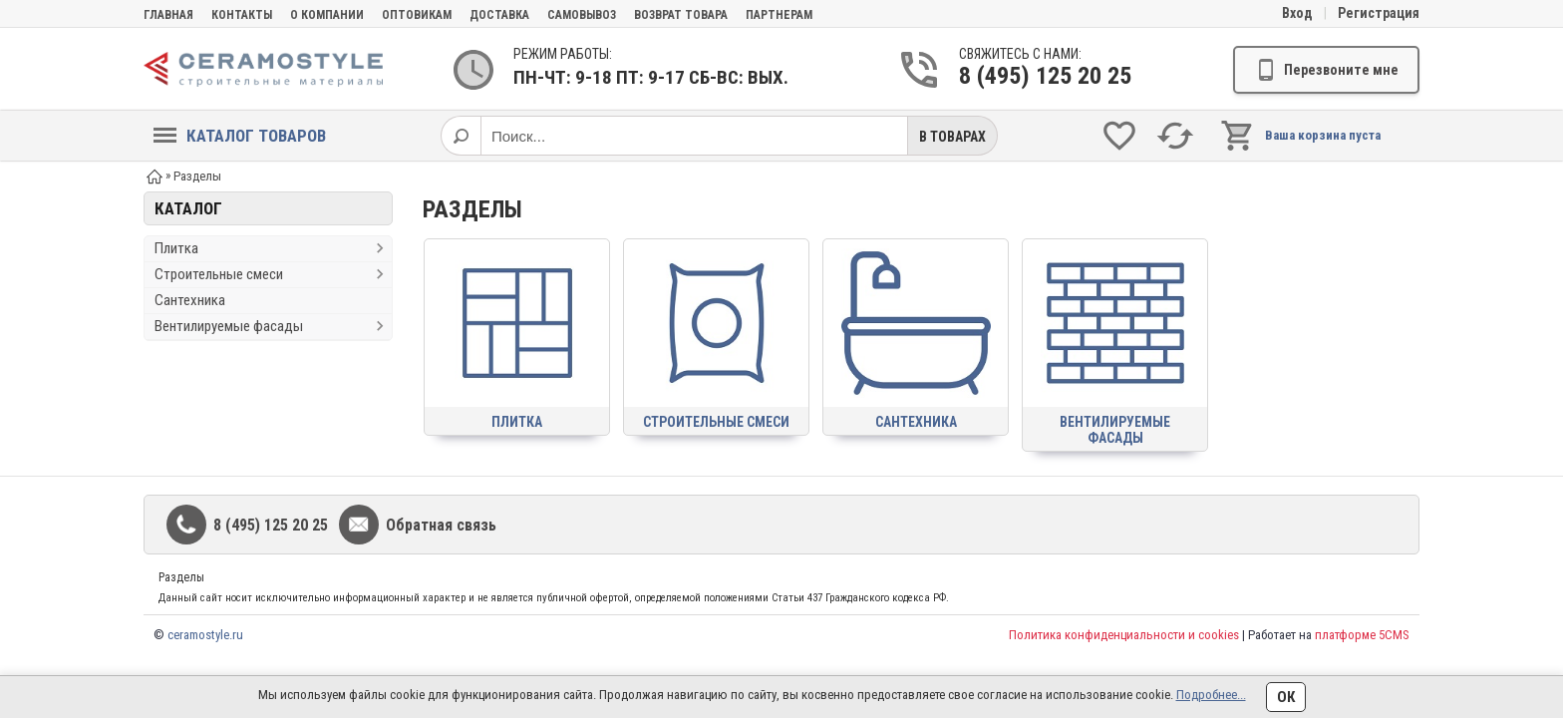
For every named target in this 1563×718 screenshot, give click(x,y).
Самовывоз (581, 15)
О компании (327, 15)
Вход (1297, 13)
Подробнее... (1211, 694)
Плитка (176, 248)
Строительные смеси (219, 274)
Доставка (499, 15)
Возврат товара (681, 15)
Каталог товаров (240, 136)
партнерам (779, 15)
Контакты (241, 15)
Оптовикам (417, 15)
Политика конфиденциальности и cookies (1124, 634)
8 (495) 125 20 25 (1036, 76)
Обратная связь (441, 525)
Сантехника (190, 300)
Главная (168, 15)
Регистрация (1378, 13)
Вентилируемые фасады (229, 326)
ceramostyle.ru (205, 634)
